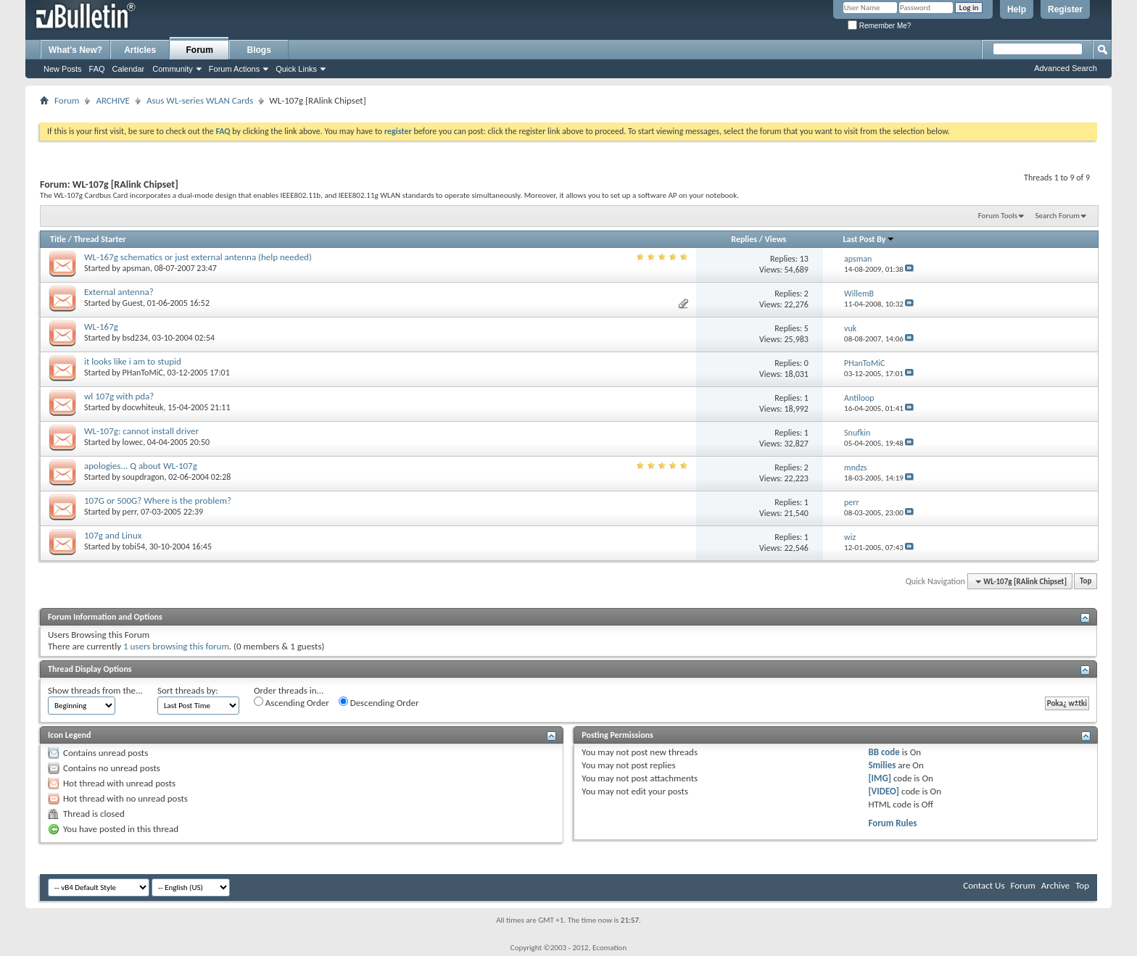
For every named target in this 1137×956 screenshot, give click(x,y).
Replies (744, 239)
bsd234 (136, 338)
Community (172, 69)
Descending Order (379, 702)
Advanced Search (1065, 68)
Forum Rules (892, 823)
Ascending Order (291, 702)
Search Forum (1057, 215)
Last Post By (869, 239)
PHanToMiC (143, 372)
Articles (140, 50)
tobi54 (134, 546)
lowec (133, 442)
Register (1065, 9)
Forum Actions (234, 69)
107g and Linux (112, 535)
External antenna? (119, 291)
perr (130, 512)
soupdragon (144, 477)
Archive (1055, 885)
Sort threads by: (187, 690)
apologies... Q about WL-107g (140, 465)
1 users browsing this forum (176, 646)
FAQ (97, 69)
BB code (883, 752)
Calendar (128, 69)
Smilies (882, 765)
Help (1016, 9)
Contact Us (983, 885)
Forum (199, 50)
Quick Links (296, 69)
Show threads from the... (95, 690)
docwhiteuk (143, 407)
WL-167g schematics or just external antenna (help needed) (198, 257)
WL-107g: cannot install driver (141, 430)
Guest (133, 303)
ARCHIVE (113, 100)
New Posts (63, 69)
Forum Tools (997, 215)
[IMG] (879, 778)
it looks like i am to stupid (132, 361)
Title (58, 239)
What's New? (75, 50)
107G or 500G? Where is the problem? (157, 500)
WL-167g (101, 326)
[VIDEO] (883, 791)
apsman (136, 268)
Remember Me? (879, 26)
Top (1085, 581)
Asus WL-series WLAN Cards (199, 100)
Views (776, 239)
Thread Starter (100, 239)
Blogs (259, 50)
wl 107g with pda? (119, 396)
